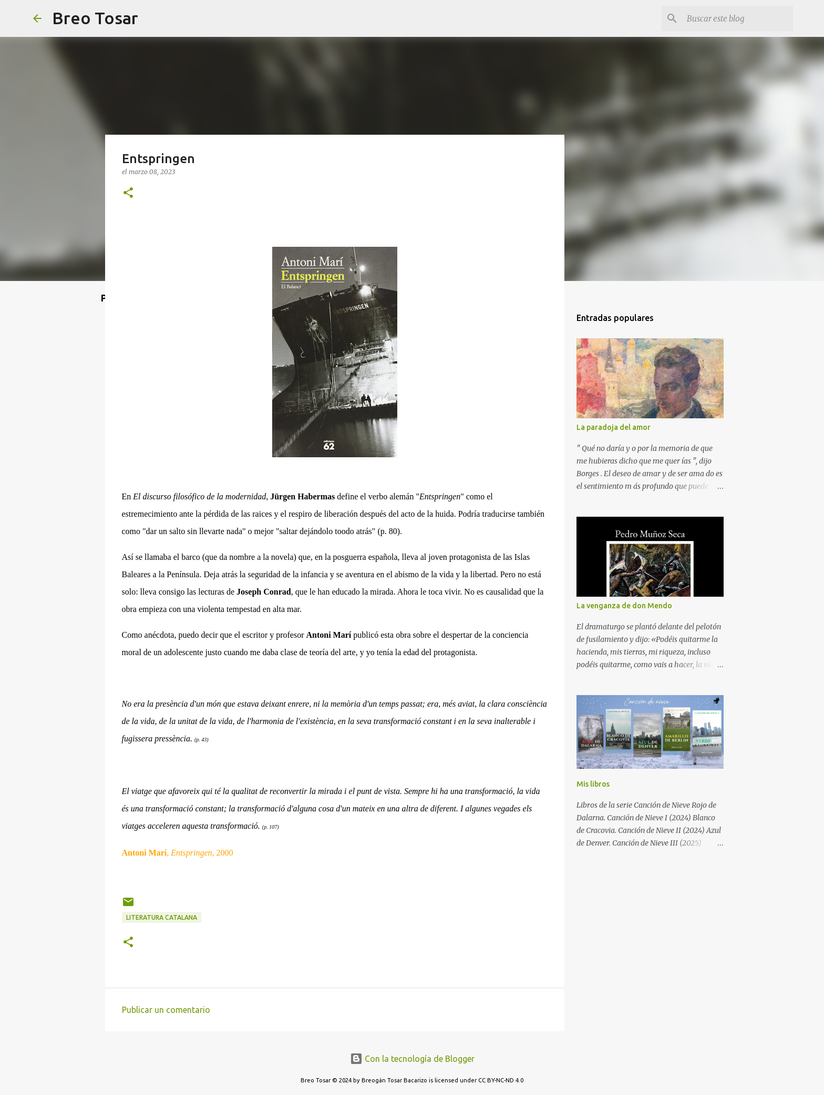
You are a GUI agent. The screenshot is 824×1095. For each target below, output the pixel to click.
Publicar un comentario (166, 1009)
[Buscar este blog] (738, 18)
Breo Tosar (95, 17)
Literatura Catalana (161, 917)
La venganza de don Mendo (624, 605)
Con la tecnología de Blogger (412, 1058)
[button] (128, 193)
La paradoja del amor (613, 427)
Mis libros (593, 784)
